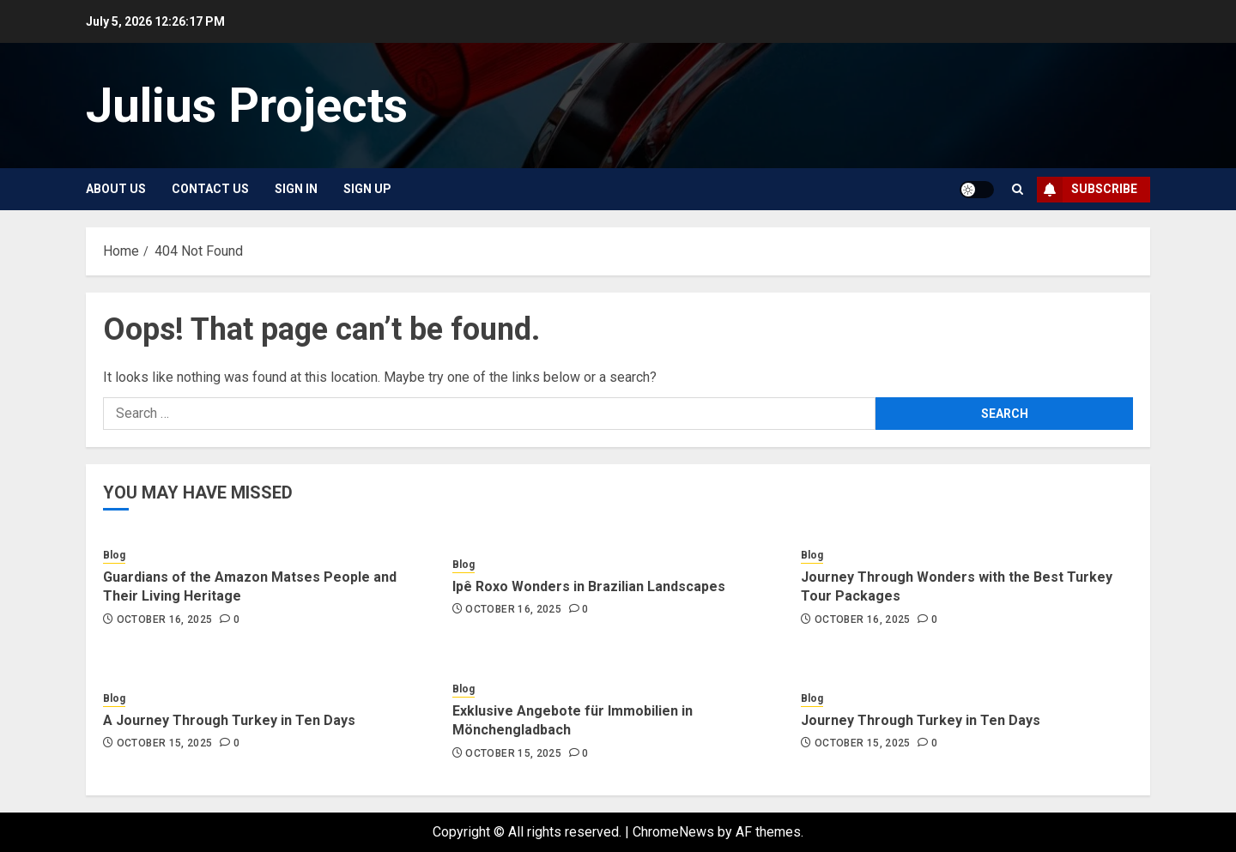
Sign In (296, 189)
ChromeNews (673, 832)
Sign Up (367, 189)
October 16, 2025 (165, 619)
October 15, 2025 (165, 743)
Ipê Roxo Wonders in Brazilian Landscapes (588, 586)
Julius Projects (247, 105)
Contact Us (210, 189)
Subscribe (1087, 189)
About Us (116, 189)
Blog (114, 555)
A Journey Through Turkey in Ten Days (229, 720)
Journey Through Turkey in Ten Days (920, 720)
